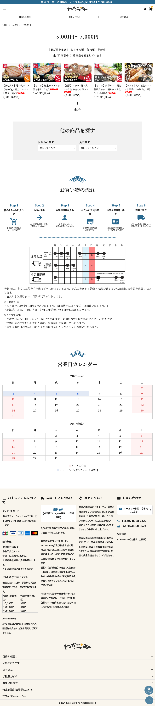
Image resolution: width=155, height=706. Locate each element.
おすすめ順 (77, 49)
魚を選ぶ (124, 17)
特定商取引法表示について (17, 689)
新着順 (101, 49)
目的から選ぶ (25, 17)
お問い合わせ (9, 683)
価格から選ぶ (74, 17)
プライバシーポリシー (14, 696)
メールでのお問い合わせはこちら (133, 510)
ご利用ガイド (9, 676)
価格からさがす (10, 663)
